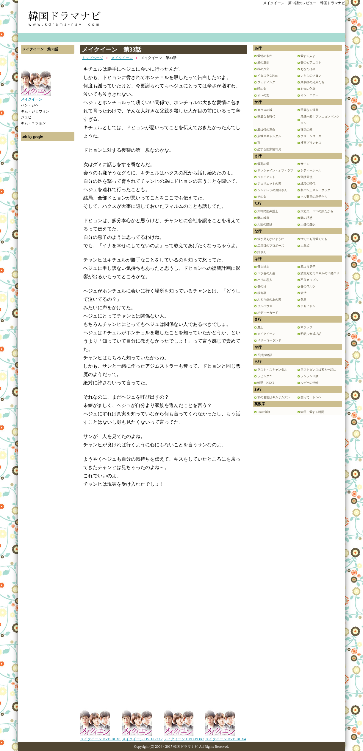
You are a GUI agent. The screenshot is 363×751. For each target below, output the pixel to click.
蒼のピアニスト (311, 62)
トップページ (92, 58)
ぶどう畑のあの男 (269, 299)
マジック (306, 327)
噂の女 (261, 88)
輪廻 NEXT (265, 382)
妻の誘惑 (306, 217)
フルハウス (264, 306)
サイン (305, 163)
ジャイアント (266, 177)
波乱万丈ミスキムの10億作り (320, 273)
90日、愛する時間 (312, 412)
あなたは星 (308, 69)
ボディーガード (267, 312)
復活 (303, 293)
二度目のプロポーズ (270, 245)
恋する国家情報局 (269, 149)
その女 (261, 196)
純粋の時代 (308, 183)
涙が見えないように (270, 239)
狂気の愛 (306, 129)
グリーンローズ (311, 136)
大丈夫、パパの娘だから (317, 211)
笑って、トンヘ (311, 397)
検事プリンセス (311, 142)
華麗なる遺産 (309, 110)
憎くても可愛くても (314, 239)
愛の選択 (263, 62)
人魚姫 (305, 245)
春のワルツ (308, 286)
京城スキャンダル (269, 136)
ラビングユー (266, 376)
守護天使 (306, 177)
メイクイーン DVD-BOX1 (100, 737)
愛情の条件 (264, 56)
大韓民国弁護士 (267, 211)
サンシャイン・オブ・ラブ (275, 170)
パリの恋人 (264, 279)
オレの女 (263, 95)
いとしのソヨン (311, 75)
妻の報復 (263, 217)
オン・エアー (309, 95)
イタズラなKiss (267, 75)
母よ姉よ (263, 266)
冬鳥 (303, 299)
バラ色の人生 (266, 273)
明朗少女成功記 (311, 333)
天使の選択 (308, 224)
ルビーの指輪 (309, 382)
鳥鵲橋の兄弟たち (312, 82)
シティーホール (311, 170)
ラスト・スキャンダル (272, 369)
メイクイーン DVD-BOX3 (184, 737)
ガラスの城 (264, 110)
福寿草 (261, 293)
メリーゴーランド (269, 340)
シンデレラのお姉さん (272, 190)
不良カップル (309, 279)
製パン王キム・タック (315, 190)
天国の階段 (264, 224)
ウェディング (266, 82)
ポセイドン (308, 306)
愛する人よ (308, 56)
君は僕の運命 (266, 129)
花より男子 (308, 266)
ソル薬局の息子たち (314, 196)
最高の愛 (263, 163)
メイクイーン (122, 58)
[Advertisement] (47, 233)
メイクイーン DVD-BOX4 (225, 737)
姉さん (261, 252)
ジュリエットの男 (269, 183)
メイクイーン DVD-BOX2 (142, 737)
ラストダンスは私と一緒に (318, 369)
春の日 (261, 286)
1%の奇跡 (263, 412)
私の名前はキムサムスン (273, 397)
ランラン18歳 (309, 376)
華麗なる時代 (266, 116)
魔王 (260, 327)
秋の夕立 (263, 69)
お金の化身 (308, 88)
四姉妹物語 (264, 355)
